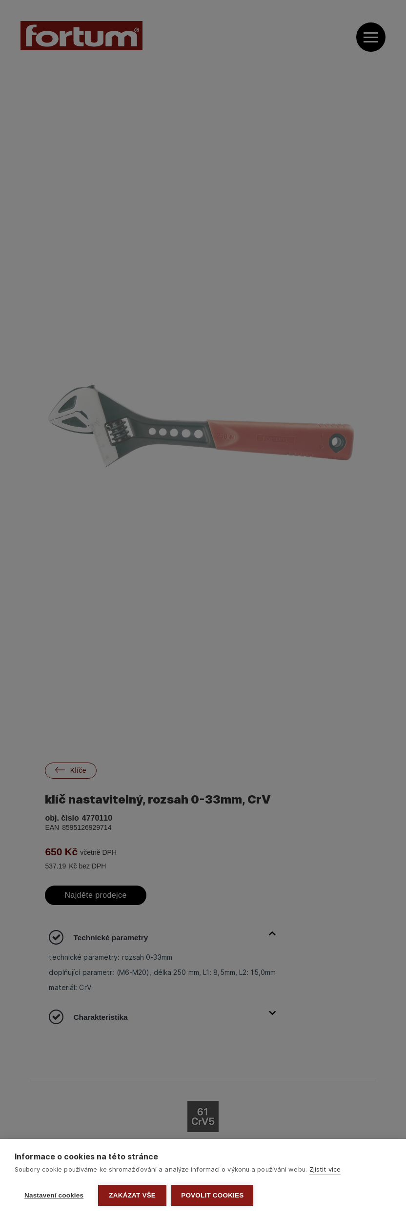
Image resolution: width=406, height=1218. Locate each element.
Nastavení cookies (53, 1195)
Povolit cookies (212, 1195)
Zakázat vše (132, 1195)
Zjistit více (325, 1169)
